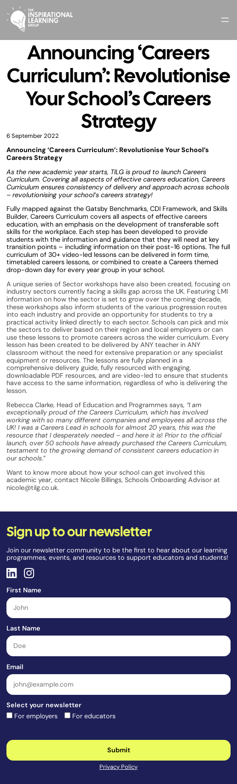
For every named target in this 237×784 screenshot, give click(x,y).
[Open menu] (225, 19)
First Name (23, 590)
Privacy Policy (118, 767)
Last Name (23, 628)
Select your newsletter (43, 705)
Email (14, 667)
